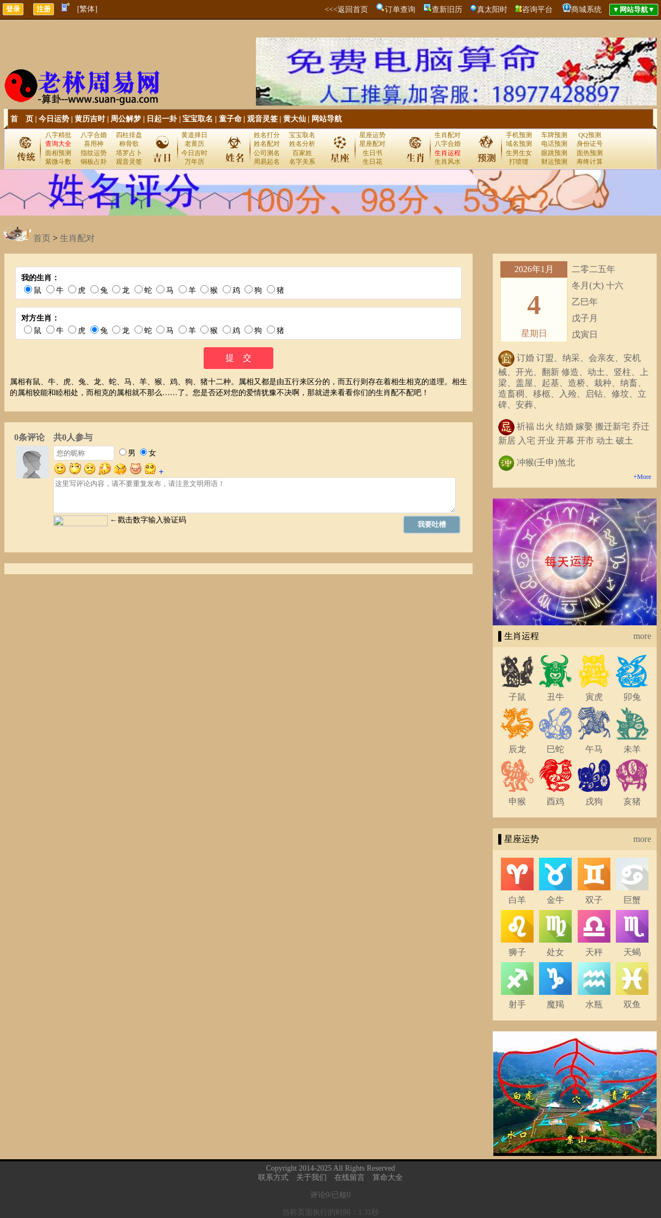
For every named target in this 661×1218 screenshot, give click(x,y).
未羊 (632, 749)
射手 (517, 1004)
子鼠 (517, 697)
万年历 (194, 161)
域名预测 (519, 143)
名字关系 (302, 161)
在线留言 (349, 1177)
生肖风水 (447, 161)
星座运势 (372, 135)
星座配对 (372, 143)
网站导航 (326, 119)
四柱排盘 (129, 135)
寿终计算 (590, 161)
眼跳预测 (554, 153)
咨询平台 (537, 9)
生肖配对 (447, 135)
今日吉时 (194, 153)
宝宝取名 (197, 119)
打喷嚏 (519, 161)
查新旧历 (447, 9)
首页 (42, 238)
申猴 (517, 801)
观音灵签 (262, 119)
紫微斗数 (58, 161)
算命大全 (387, 1177)
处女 (555, 952)
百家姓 (302, 153)
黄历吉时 (90, 119)
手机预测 (519, 135)
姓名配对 (267, 143)
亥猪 (632, 801)
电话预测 (554, 143)
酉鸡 (555, 801)
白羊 (517, 900)
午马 (594, 749)
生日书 (372, 153)
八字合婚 (94, 135)
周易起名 (267, 161)
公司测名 (267, 153)
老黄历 (194, 143)
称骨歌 (129, 143)
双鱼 (632, 1004)
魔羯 (555, 1004)
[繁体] (87, 9)
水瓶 (594, 1004)
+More (642, 477)
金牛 (555, 900)
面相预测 (58, 153)
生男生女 (519, 153)
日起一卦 (161, 119)
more (642, 636)
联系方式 (273, 1177)
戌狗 (594, 801)
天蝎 (632, 952)
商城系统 (586, 9)
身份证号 (590, 143)
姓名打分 (267, 135)
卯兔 (632, 697)
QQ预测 (589, 135)
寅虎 (594, 697)
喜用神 (93, 143)
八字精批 (58, 135)
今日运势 (54, 119)
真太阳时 (492, 9)
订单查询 (400, 9)
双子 (594, 900)
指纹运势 (94, 153)
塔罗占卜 (129, 153)
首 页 (21, 119)
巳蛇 (555, 749)
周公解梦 (126, 119)
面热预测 (590, 153)
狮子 (517, 952)
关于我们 (311, 1177)
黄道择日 (194, 135)
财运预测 (554, 161)
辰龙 (517, 749)
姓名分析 (302, 143)
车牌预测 (554, 135)
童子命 (230, 119)
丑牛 (555, 697)
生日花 (372, 161)
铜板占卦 (94, 161)
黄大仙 (294, 119)
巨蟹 (632, 900)
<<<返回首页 (346, 9)
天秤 (594, 952)
